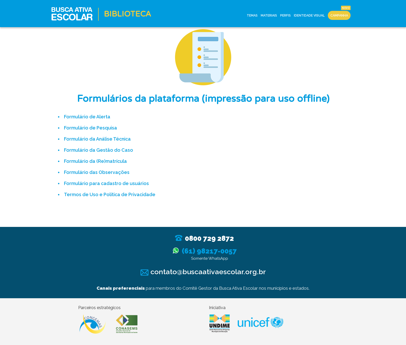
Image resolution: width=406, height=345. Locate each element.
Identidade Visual (309, 15)
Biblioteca (127, 14)
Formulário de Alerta (87, 116)
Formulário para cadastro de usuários (106, 183)
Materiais (269, 15)
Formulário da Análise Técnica (97, 139)
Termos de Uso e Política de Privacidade (109, 194)
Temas (252, 15)
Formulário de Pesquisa (90, 128)
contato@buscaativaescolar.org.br (203, 272)
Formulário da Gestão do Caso (98, 150)
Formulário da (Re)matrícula (95, 161)
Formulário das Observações (96, 172)
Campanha (339, 15)
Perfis (285, 15)
